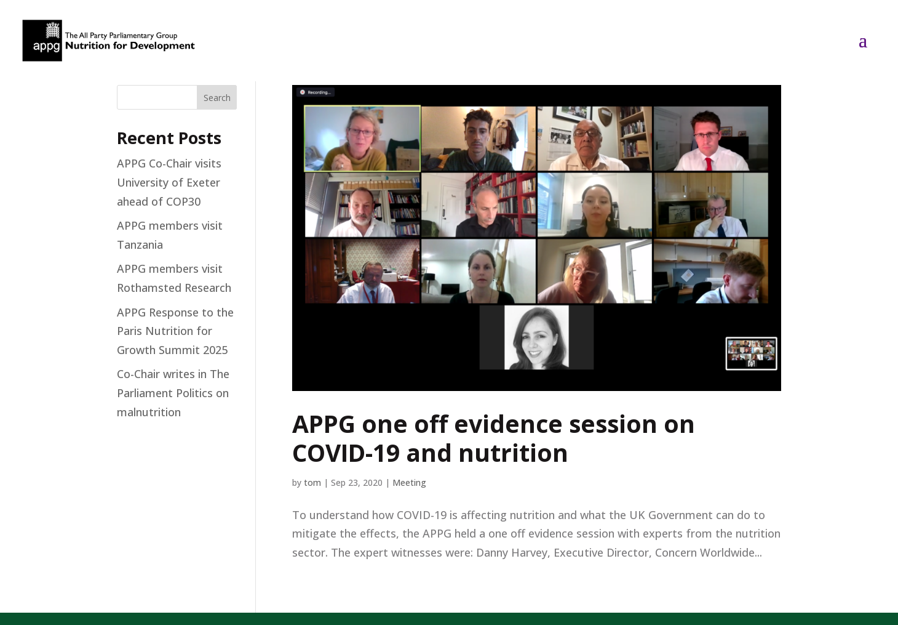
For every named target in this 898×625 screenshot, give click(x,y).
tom (312, 482)
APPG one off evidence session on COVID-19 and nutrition (493, 438)
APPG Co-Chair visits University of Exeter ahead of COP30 (169, 182)
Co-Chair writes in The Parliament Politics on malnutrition (173, 392)
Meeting (409, 482)
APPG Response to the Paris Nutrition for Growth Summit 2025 (175, 331)
